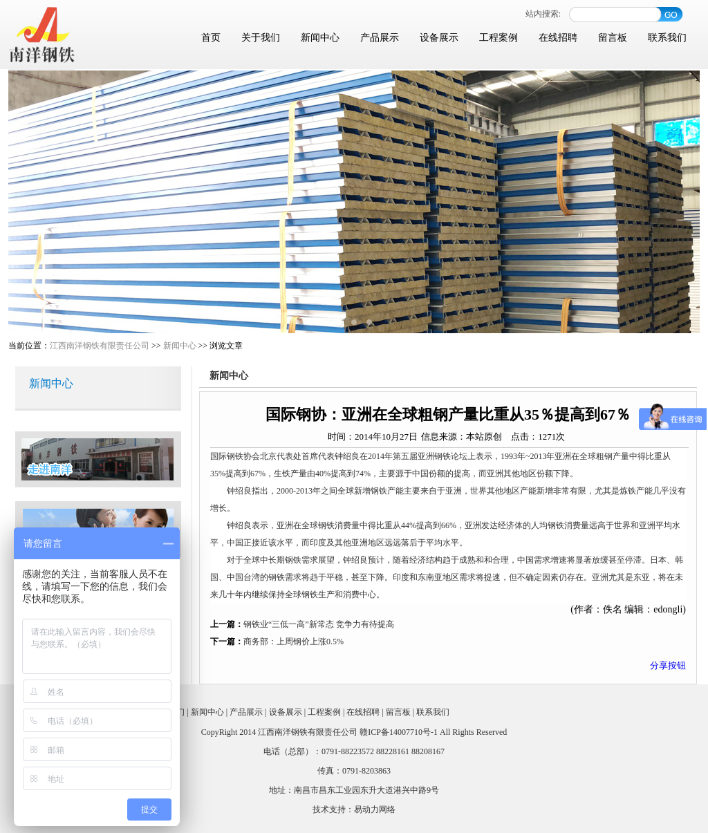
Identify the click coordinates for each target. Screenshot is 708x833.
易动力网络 (374, 809)
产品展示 (379, 37)
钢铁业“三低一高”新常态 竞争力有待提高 (318, 624)
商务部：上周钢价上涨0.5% (293, 641)
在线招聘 (558, 37)
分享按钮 (668, 665)
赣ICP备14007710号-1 (399, 732)
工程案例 (498, 37)
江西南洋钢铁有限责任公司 (99, 345)
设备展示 (439, 37)
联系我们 (667, 37)
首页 (211, 37)
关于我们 (260, 37)
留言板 (612, 37)
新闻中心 (320, 37)
